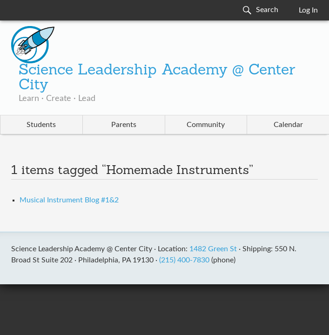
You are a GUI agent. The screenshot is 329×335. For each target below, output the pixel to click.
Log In (308, 10)
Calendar (288, 124)
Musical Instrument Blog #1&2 (69, 200)
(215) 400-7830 (184, 260)
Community (206, 124)
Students (41, 124)
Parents (123, 124)
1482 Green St (213, 249)
